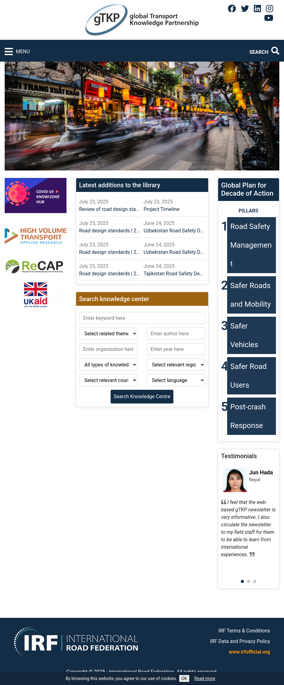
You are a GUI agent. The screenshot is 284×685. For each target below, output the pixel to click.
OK (184, 678)
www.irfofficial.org (249, 652)
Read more (204, 678)
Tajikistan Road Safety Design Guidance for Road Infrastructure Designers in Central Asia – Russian (174, 274)
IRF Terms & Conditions (244, 631)
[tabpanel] (248, 514)
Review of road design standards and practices (110, 209)
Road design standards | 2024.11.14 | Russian (110, 252)
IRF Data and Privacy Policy (240, 641)
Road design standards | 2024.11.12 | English (110, 274)
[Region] (176, 364)
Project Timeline (161, 209)
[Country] (108, 380)
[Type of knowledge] (108, 364)
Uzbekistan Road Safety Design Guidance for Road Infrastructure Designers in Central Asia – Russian (174, 231)
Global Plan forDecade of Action (247, 189)
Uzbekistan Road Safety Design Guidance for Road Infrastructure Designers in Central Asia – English (174, 252)
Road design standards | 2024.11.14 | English (110, 231)
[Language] (176, 380)
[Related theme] (108, 333)
